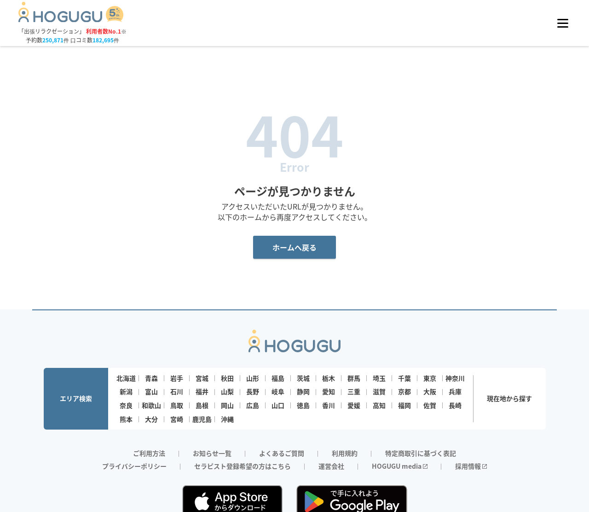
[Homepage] (71, 19)
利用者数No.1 (103, 31)
